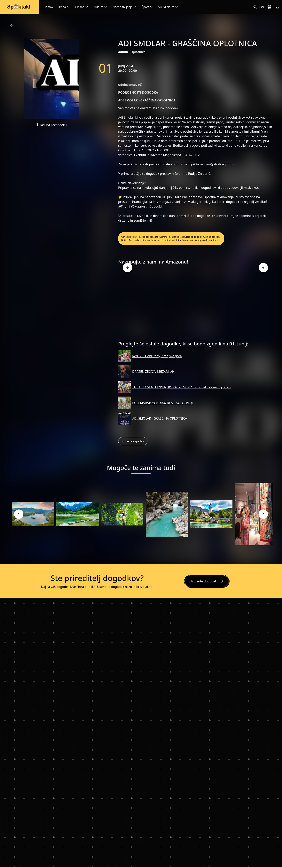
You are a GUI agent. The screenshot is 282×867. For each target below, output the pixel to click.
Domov (48, 7)
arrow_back (11, 25)
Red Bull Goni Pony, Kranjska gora (157, 356)
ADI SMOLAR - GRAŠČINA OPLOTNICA (159, 418)
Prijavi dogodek (132, 441)
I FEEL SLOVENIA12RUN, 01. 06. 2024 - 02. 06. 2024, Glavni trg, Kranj (181, 387)
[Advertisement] (195, 304)
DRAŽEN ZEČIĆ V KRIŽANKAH (153, 371)
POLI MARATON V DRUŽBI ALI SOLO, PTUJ (162, 403)
